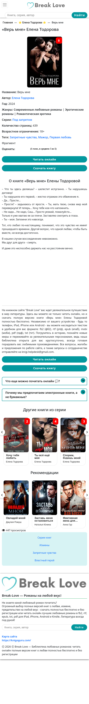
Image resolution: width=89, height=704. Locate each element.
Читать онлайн (44, 159)
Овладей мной (15, 518)
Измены (44, 545)
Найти (79, 15)
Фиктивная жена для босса (70, 519)
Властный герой (44, 560)
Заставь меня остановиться (43, 519)
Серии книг (44, 537)
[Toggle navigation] (5, 5)
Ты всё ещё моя (42, 456)
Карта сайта (9, 636)
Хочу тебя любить (12, 456)
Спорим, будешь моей (72, 456)
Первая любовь (60, 137)
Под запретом (22, 120)
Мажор (43, 137)
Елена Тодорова (23, 98)
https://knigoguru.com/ (16, 640)
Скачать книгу (44, 168)
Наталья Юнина (42, 524)
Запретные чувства (23, 137)
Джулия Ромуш (13, 522)
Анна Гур (67, 524)
